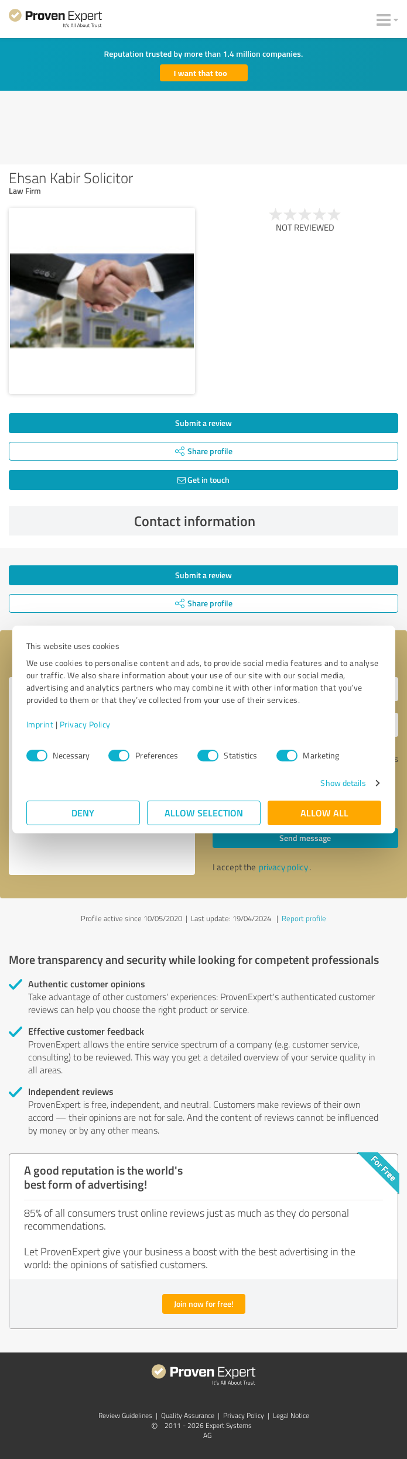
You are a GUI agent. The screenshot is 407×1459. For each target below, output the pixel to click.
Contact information (263, 521)
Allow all (324, 812)
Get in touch (203, 479)
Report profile (304, 918)
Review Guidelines (125, 1415)
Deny (82, 812)
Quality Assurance (187, 1415)
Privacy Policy (85, 724)
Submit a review (203, 422)
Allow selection (204, 812)
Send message (305, 837)
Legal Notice (291, 1415)
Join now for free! (204, 1303)
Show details (342, 782)
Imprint (40, 724)
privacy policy (283, 867)
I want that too (200, 73)
